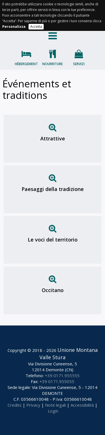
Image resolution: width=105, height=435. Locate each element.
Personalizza (13, 26)
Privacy (33, 405)
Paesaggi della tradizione (53, 189)
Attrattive (52, 138)
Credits (15, 405)
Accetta (36, 26)
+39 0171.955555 (62, 375)
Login (53, 411)
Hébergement (26, 64)
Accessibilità (82, 405)
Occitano (53, 290)
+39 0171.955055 (56, 381)
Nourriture (52, 64)
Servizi (79, 64)
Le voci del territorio (53, 239)
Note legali (55, 405)
